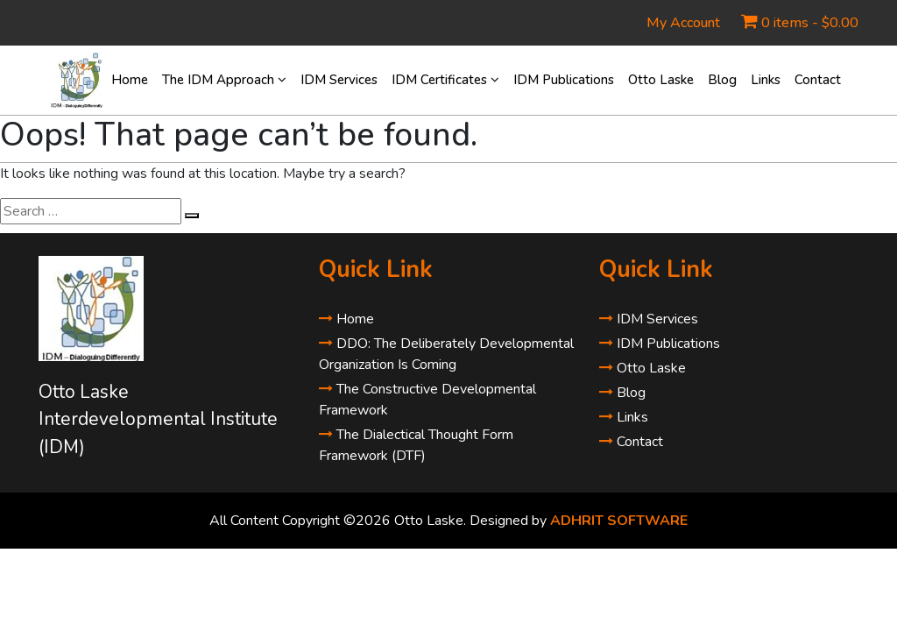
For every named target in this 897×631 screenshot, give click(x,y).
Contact (818, 80)
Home (129, 80)
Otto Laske (661, 80)
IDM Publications (563, 80)
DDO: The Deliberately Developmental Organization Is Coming (446, 354)
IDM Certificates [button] (445, 80)
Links (765, 80)
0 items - (809, 22)
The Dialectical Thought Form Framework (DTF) (416, 445)
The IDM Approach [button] (224, 80)
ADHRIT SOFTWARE (619, 520)
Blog (722, 80)
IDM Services (339, 80)
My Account (683, 22)
